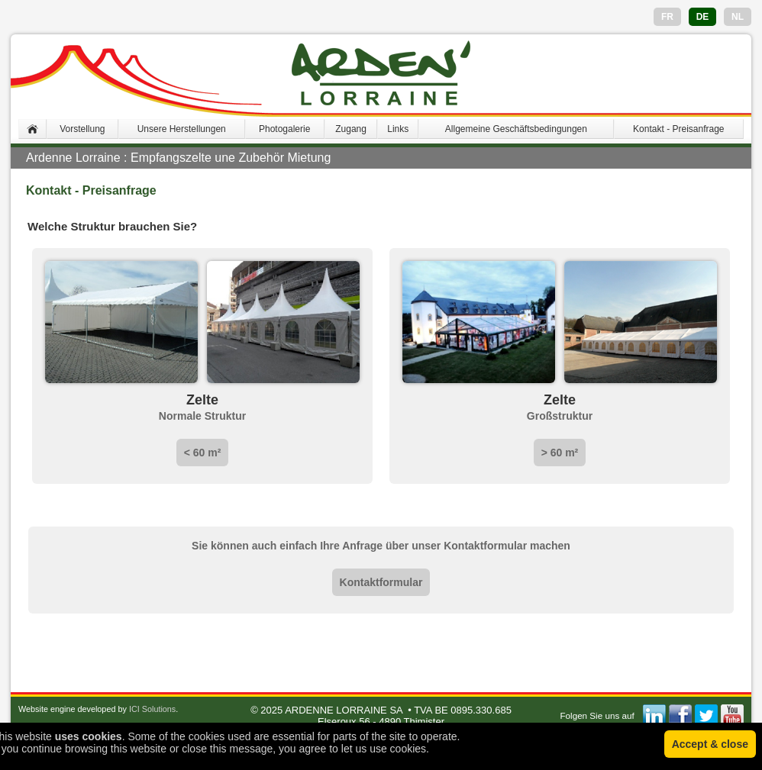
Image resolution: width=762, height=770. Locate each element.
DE (702, 16)
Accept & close (710, 744)
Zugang (350, 129)
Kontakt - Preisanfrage (678, 129)
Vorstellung (82, 129)
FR (667, 16)
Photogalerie (284, 129)
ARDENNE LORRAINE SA (343, 710)
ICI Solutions (152, 709)
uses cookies (88, 736)
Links (397, 129)
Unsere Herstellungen (181, 129)
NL (737, 16)
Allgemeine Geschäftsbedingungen (516, 129)
